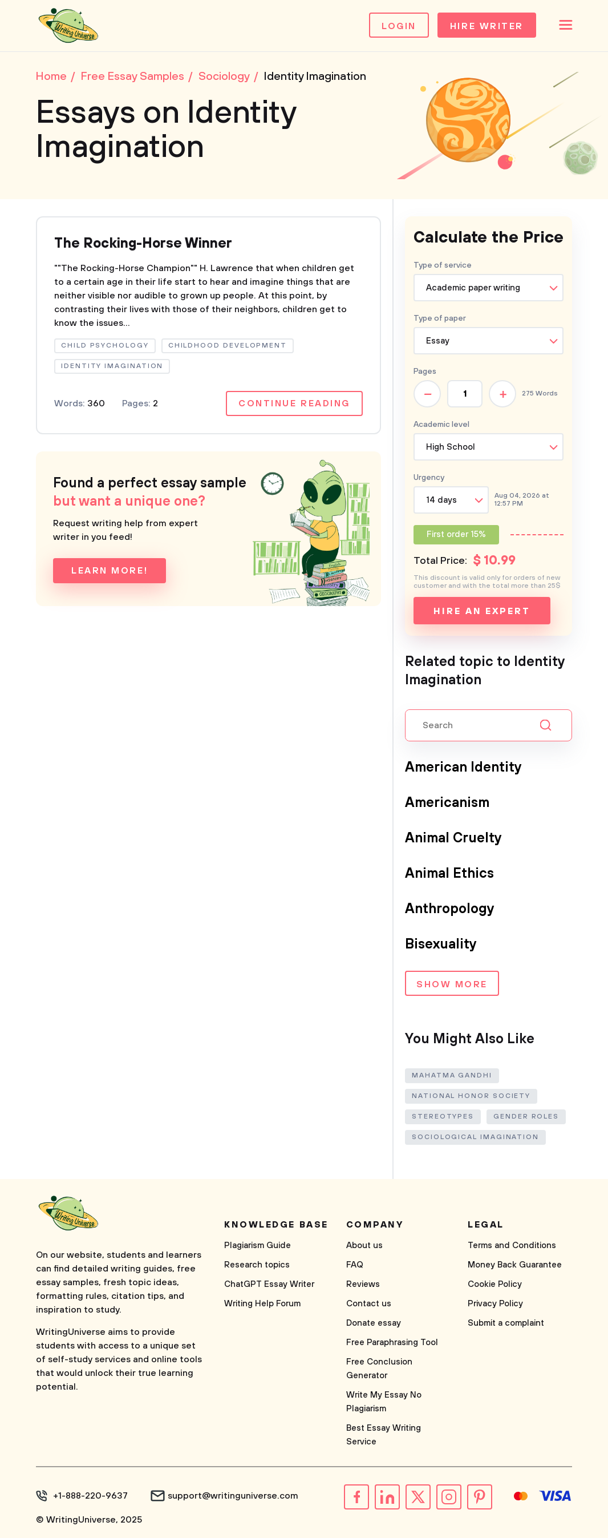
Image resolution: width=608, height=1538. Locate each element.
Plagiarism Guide (257, 1245)
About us (364, 1245)
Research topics (257, 1265)
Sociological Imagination (475, 1137)
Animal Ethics (449, 873)
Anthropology (449, 909)
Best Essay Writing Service (383, 1435)
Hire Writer (487, 26)
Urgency (429, 478)
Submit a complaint (506, 1323)
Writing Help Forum (262, 1303)
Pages (425, 371)
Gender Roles (526, 1116)
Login (399, 26)
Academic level (441, 424)
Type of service (443, 265)
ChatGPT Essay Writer (269, 1284)
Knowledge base (276, 1224)
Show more (452, 984)
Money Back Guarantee (515, 1265)
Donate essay (373, 1323)
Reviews (363, 1284)
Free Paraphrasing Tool (392, 1342)
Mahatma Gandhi (452, 1075)
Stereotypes (443, 1116)
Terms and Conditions (512, 1245)
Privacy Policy (495, 1303)
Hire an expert (481, 611)
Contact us (368, 1303)
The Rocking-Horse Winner (143, 243)
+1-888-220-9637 (90, 1495)
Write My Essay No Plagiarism (383, 1402)
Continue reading (294, 403)
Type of (440, 318)
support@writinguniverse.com (233, 1495)
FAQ (354, 1265)
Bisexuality (441, 944)
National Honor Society (471, 1096)
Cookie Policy (495, 1284)
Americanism (447, 803)
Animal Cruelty (453, 838)
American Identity (463, 767)
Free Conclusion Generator (379, 1369)
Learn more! (109, 570)
